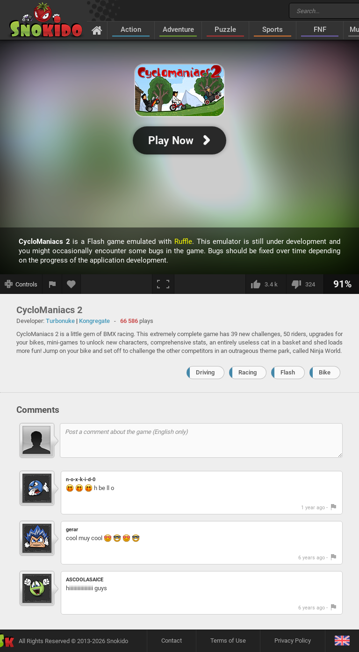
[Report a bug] (52, 284)
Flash (287, 372)
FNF (320, 29)
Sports (272, 29)
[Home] (97, 30)
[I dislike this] (304, 284)
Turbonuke (60, 320)
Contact (171, 640)
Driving (205, 372)
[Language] (342, 641)
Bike (324, 372)
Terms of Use (228, 640)
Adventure (178, 29)
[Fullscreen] (163, 284)
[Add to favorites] (71, 284)
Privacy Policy (292, 640)
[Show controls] (21, 284)
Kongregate (94, 320)
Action (131, 29)
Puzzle (225, 29)
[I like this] (265, 284)
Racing (247, 372)
